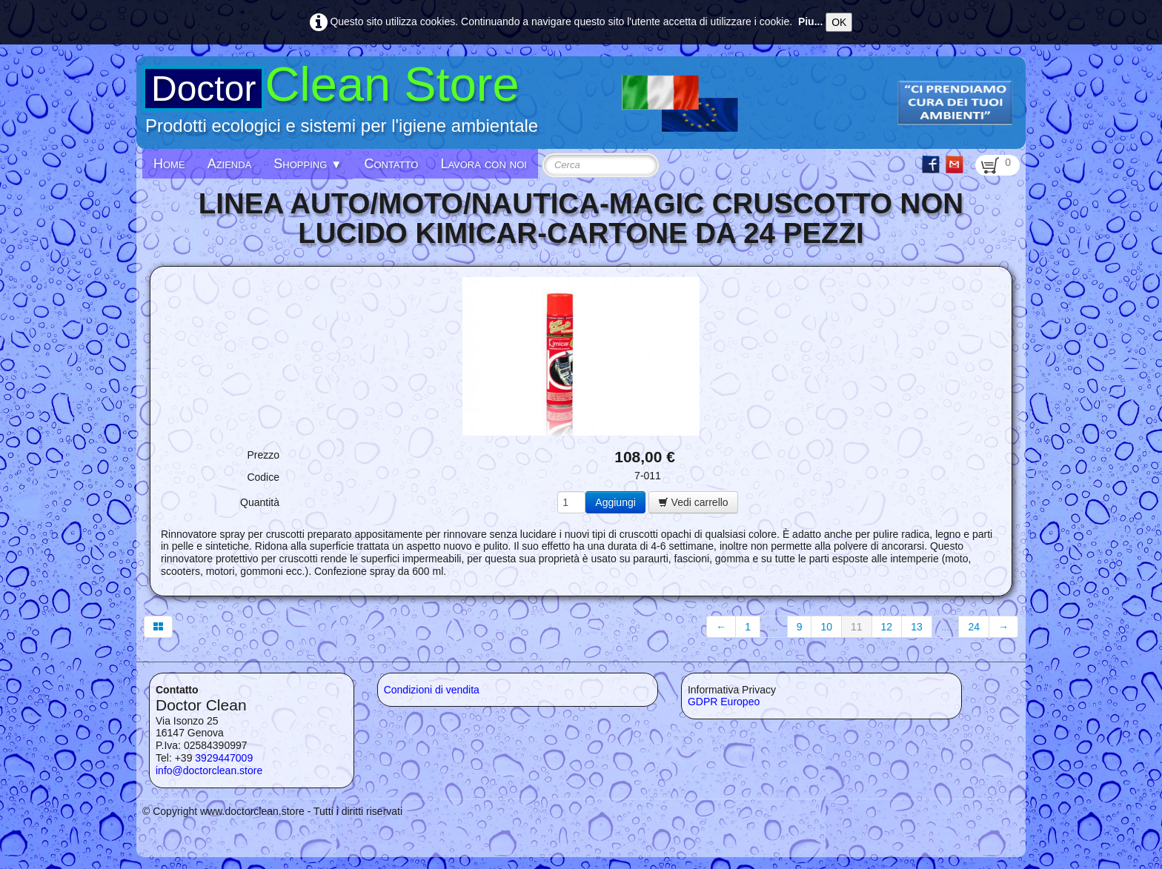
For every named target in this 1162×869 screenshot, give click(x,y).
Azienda (230, 163)
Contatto (391, 163)
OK (838, 22)
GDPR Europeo (724, 701)
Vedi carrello (693, 502)
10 (826, 627)
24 (974, 627)
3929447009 (224, 758)
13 (917, 627)
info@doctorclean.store (209, 770)
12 (887, 627)
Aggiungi (615, 502)
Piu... (810, 21)
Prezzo (263, 455)
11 (857, 627)
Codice (263, 477)
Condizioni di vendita (431, 690)
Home (169, 163)
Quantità (259, 502)
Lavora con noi (483, 163)
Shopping (307, 163)
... (773, 627)
